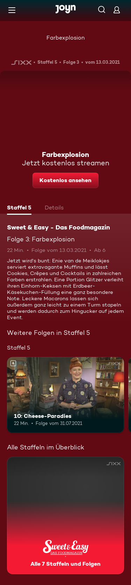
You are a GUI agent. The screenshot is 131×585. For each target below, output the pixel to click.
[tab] (19, 208)
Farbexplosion (65, 37)
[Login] (117, 10)
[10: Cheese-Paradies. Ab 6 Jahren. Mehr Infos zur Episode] (65, 395)
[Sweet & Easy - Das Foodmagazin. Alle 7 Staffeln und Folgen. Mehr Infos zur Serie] (65, 515)
